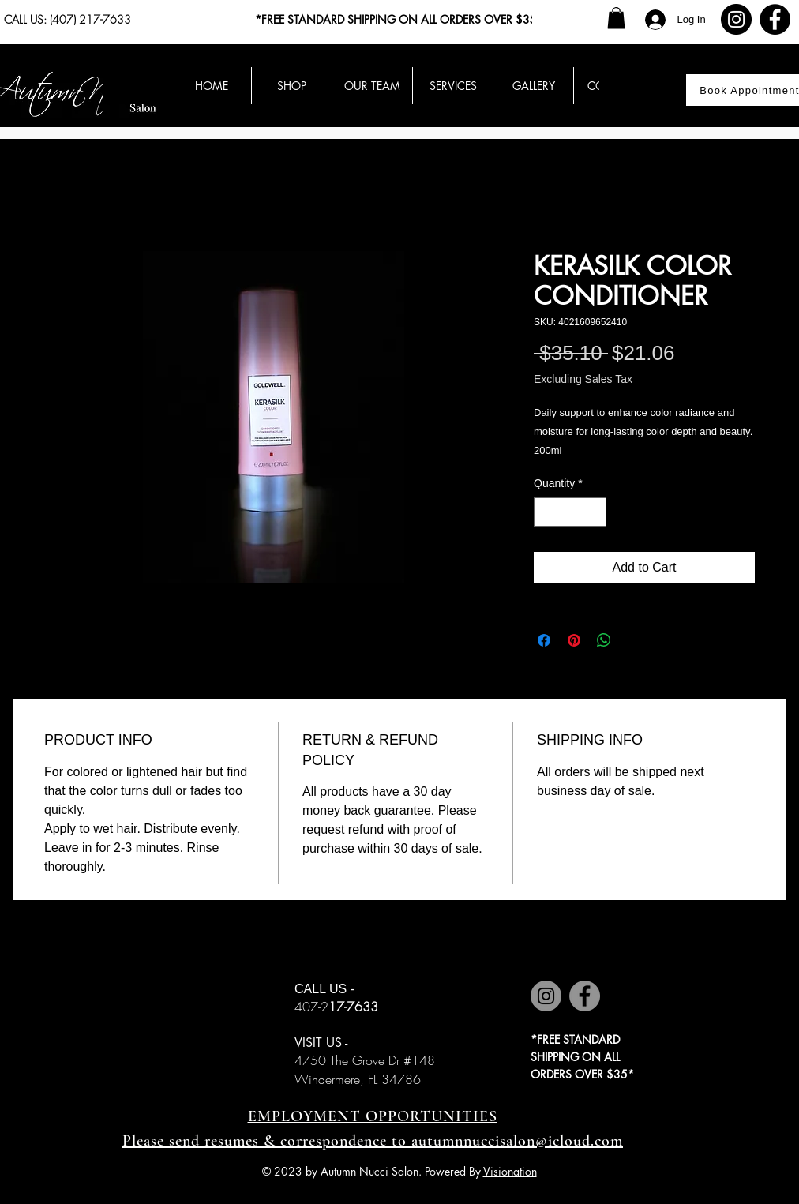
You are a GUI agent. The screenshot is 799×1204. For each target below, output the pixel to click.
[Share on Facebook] (544, 640)
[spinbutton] (570, 512)
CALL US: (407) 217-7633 (67, 19)
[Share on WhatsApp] (604, 640)
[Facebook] (775, 19)
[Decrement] (546, 512)
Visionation (510, 1171)
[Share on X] (634, 640)
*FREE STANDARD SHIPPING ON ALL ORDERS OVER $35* (399, 19)
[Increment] (594, 512)
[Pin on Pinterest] (574, 640)
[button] (616, 17)
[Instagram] (736, 19)
